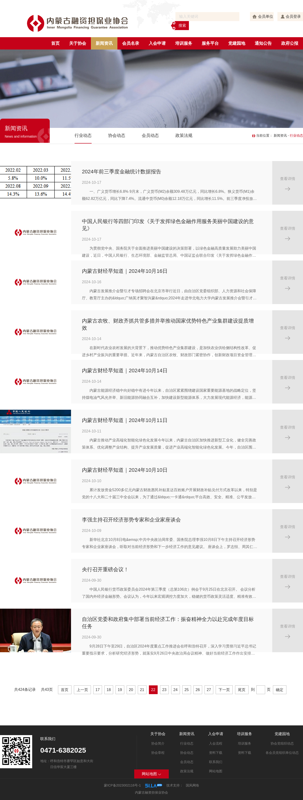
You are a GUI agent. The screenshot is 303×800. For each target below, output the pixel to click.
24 (175, 690)
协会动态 (116, 135)
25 (186, 690)
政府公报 (289, 43)
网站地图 (215, 771)
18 (109, 690)
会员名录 (130, 43)
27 (209, 690)
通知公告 (263, 43)
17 (97, 690)
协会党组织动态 (282, 743)
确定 (279, 690)
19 (120, 690)
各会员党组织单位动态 (282, 753)
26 (198, 690)
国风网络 (192, 785)
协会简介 (158, 743)
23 (164, 690)
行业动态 (83, 135)
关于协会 (77, 43)
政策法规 (183, 135)
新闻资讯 (104, 43)
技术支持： (174, 785)
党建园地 (236, 43)
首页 (55, 43)
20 (131, 690)
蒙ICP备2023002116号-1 (122, 785)
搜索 (182, 25)
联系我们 (215, 762)
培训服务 (183, 43)
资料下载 (215, 753)
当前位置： (263, 135)
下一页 (224, 690)
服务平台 (210, 43)
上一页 (82, 690)
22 (153, 690)
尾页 (241, 690)
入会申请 (157, 43)
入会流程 (215, 743)
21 (142, 690)
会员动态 (150, 135)
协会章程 (158, 753)
